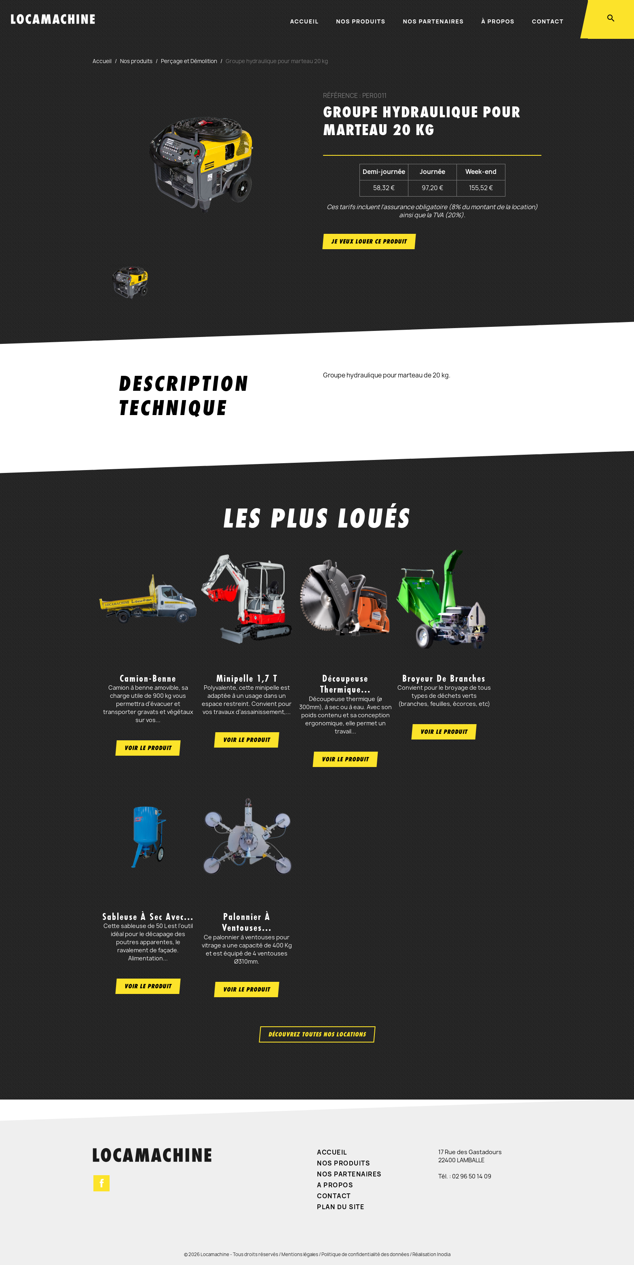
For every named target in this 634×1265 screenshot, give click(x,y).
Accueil (304, 21)
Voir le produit (148, 748)
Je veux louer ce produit (369, 241)
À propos (498, 21)
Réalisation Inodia (431, 1254)
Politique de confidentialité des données (365, 1254)
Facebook (101, 1183)
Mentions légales (299, 1254)
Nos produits (360, 21)
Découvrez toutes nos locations (317, 1034)
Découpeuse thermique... (345, 684)
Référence (340, 96)
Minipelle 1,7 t (246, 678)
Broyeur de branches (444, 678)
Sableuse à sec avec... (148, 916)
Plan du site (340, 1207)
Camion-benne (148, 678)
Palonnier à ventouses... (247, 922)
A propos (335, 1185)
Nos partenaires (433, 21)
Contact (548, 21)
